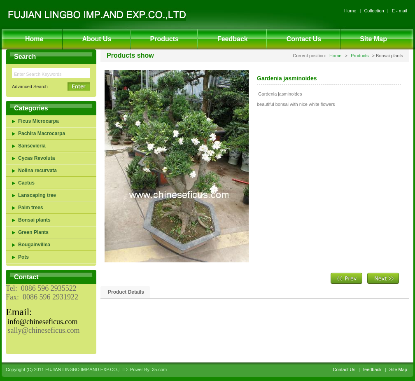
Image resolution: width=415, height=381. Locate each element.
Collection (374, 10)
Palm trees (30, 207)
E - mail (399, 10)
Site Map (373, 38)
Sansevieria (32, 146)
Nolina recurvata (37, 170)
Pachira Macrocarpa (41, 133)
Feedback (232, 38)
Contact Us (304, 38)
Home (350, 10)
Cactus (26, 183)
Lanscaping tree (37, 195)
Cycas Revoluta (36, 158)
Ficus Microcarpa (38, 121)
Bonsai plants (34, 220)
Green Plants (33, 232)
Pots (23, 257)
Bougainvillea (34, 245)
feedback (372, 369)
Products (164, 38)
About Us (96, 38)
